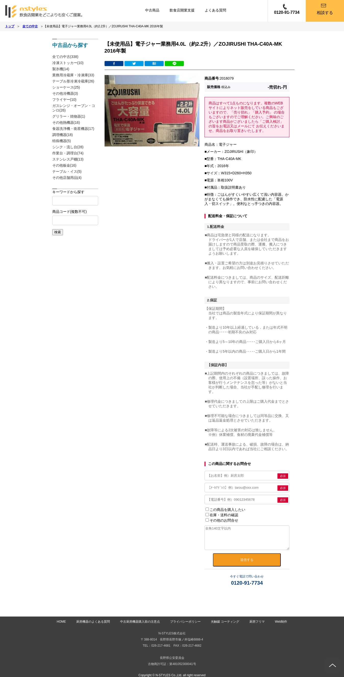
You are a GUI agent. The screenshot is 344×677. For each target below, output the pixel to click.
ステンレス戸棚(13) (68, 159)
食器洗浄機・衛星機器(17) (73, 129)
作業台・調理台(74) (68, 153)
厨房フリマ (257, 621)
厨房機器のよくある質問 (93, 621)
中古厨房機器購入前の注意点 (140, 621)
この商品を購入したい (225, 510)
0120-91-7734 (287, 12)
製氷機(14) (60, 69)
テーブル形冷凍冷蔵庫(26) (73, 81)
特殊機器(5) (61, 141)
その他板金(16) (64, 165)
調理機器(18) (62, 135)
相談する (325, 12)
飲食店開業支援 (182, 10)
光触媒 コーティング (225, 621)
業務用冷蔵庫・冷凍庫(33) (73, 75)
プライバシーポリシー (185, 621)
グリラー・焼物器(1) (68, 116)
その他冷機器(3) (65, 93)
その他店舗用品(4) (67, 178)
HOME (61, 621)
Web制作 (281, 621)
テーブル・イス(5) (67, 171)
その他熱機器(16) (66, 122)
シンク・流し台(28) (68, 147)
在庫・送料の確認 (222, 515)
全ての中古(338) (65, 57)
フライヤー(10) (64, 99)
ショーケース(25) (66, 87)
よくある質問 (215, 10)
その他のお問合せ (222, 520)
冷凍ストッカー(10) (68, 63)
